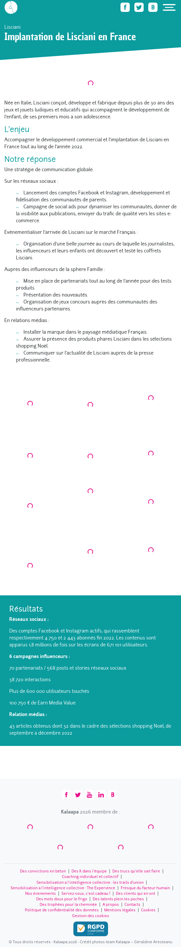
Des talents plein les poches (118, 899)
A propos (111, 904)
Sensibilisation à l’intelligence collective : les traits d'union (90, 882)
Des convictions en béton (43, 871)
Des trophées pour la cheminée (68, 904)
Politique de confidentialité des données (62, 910)
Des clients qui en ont (135, 893)
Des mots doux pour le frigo (61, 899)
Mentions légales (120, 910)
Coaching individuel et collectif (90, 876)
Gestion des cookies (90, 915)
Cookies (148, 910)
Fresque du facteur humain (145, 887)
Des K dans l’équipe (89, 871)
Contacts (132, 904)
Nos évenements (40, 893)
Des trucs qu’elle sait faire (136, 871)
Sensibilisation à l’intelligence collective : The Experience (62, 887)
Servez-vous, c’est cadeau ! (85, 893)
